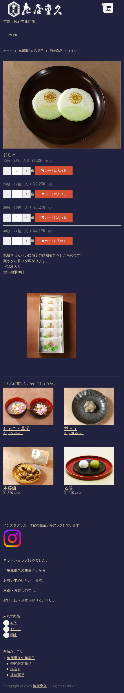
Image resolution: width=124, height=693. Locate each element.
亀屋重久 (40, 686)
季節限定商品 (20, 664)
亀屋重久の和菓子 (21, 658)
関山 (13, 635)
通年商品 (17, 675)
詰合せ (15, 669)
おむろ (15, 629)
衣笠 (13, 623)
